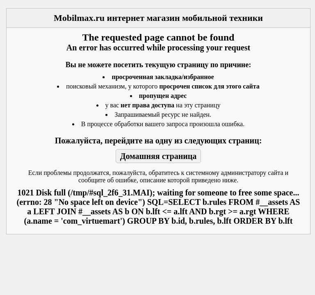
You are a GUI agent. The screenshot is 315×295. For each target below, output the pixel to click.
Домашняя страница (158, 156)
